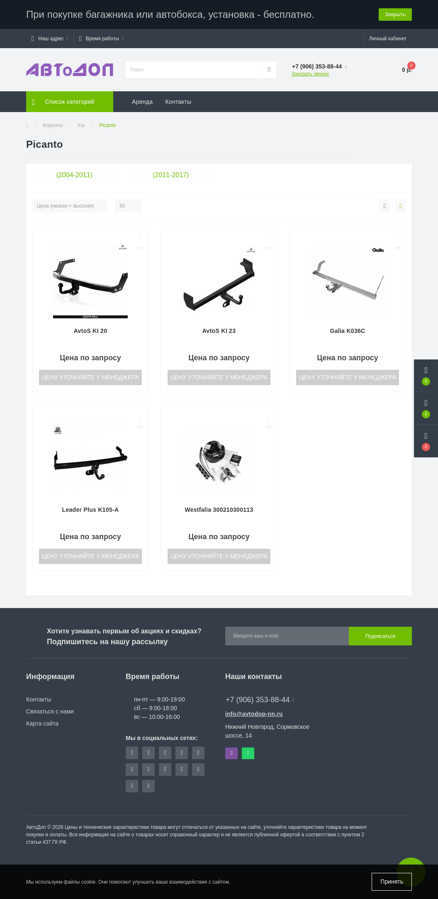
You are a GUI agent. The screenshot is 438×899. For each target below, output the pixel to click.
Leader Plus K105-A (90, 509)
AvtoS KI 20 (90, 330)
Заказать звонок (310, 74)
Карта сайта (42, 723)
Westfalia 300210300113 (219, 509)
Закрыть (395, 14)
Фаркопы (52, 125)
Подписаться (380, 636)
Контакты (178, 101)
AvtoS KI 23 (219, 330)
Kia (81, 125)
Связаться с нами (50, 711)
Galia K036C (347, 330)
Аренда (142, 101)
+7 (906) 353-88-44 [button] (260, 700)
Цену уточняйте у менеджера (90, 377)
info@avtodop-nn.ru (254, 714)
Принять (391, 881)
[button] (49, 38)
